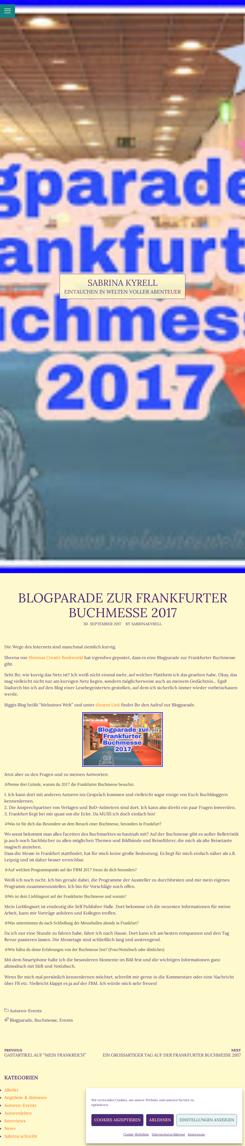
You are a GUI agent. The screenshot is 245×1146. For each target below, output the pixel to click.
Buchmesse (45, 1020)
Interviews (15, 1120)
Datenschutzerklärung (168, 1134)
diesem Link (108, 704)
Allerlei (11, 1090)
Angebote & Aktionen (25, 1097)
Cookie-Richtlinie (136, 1134)
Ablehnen (160, 1119)
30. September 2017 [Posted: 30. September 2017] (102, 623)
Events (66, 1020)
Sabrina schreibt (20, 1136)
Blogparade (21, 1020)
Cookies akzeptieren (117, 1119)
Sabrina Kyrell (123, 282)
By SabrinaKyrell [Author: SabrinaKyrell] (143, 623)
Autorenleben (18, 1113)
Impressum (196, 1134)
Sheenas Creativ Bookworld (55, 657)
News (9, 1128)
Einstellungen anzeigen (206, 1119)
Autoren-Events (26, 1010)
